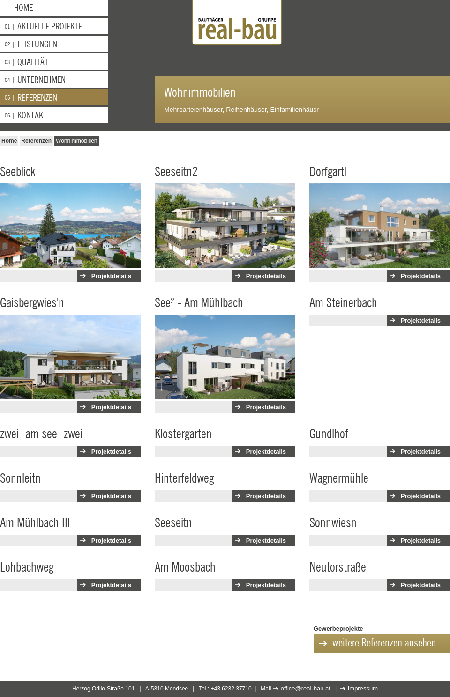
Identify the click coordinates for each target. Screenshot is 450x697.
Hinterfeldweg (184, 478)
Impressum (363, 688)
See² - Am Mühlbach (199, 302)
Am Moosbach (185, 567)
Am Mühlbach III (35, 522)
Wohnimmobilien (76, 141)
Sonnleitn (20, 478)
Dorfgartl (327, 171)
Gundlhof (328, 433)
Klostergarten (183, 433)
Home (23, 8)
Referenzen (36, 141)
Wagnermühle (338, 478)
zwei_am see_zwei (41, 433)
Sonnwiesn (333, 522)
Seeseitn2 (176, 171)
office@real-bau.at (305, 688)
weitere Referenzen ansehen (384, 643)
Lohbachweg (26, 567)
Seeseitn (173, 522)
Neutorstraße (337, 567)
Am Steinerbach (343, 302)
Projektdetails (111, 275)
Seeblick (18, 171)
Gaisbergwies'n (32, 302)
